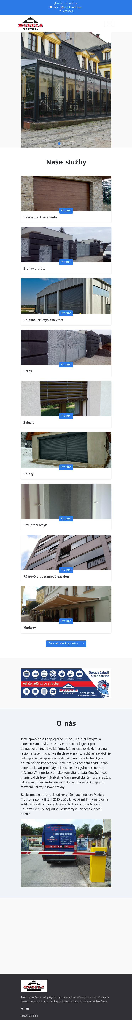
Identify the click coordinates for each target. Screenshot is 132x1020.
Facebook (67, 11)
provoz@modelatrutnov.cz (68, 7)
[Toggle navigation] (109, 23)
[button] (27, 853)
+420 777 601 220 (67, 3)
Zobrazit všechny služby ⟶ (66, 644)
